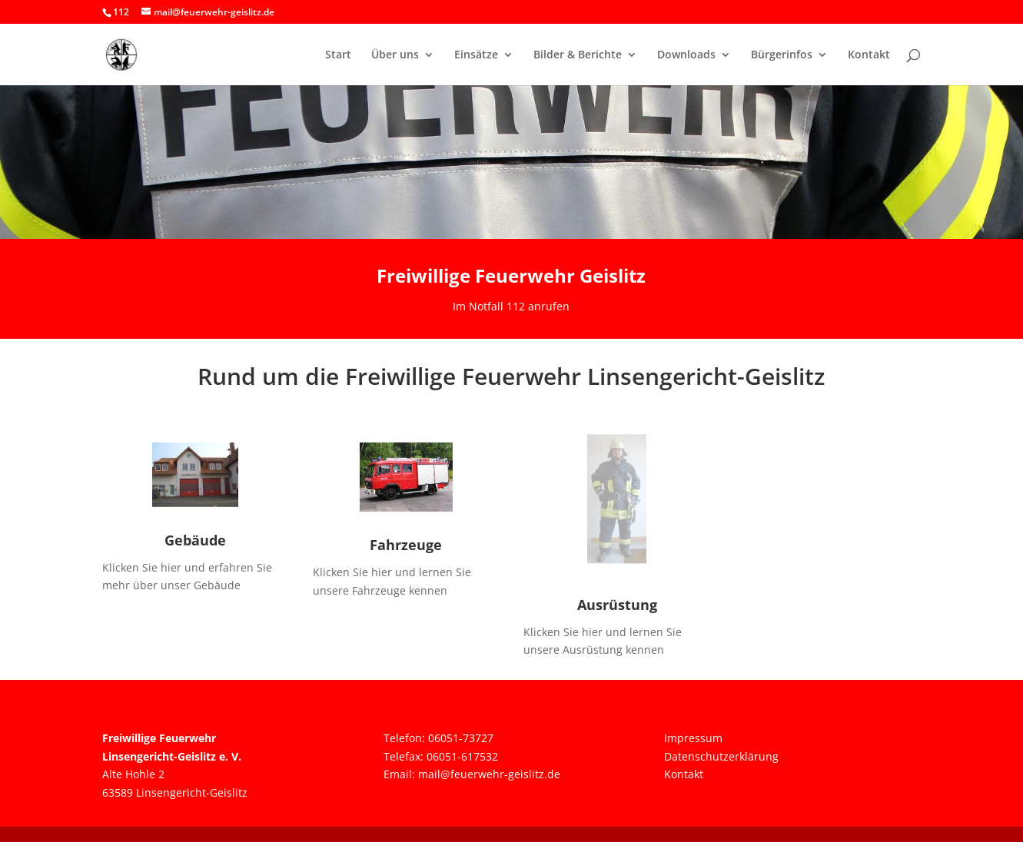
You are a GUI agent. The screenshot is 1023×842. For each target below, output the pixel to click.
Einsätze (476, 55)
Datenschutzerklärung (721, 756)
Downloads (686, 55)
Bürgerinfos (781, 55)
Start (338, 55)
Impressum (693, 738)
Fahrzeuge (406, 544)
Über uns (395, 55)
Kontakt (869, 55)
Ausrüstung (617, 604)
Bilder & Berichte (577, 55)
